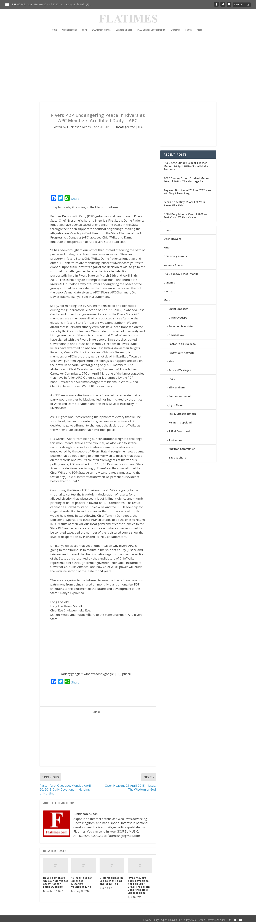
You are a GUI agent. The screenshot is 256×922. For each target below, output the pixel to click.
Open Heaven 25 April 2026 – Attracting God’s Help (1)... (59, 4)
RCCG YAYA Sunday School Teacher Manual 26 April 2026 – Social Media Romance (186, 164)
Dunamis (175, 24)
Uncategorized (125, 125)
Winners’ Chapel (124, 24)
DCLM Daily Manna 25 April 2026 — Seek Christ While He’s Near (185, 213)
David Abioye (177, 333)
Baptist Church (178, 455)
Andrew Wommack (180, 394)
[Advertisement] (121, 67)
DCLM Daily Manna (101, 24)
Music (172, 359)
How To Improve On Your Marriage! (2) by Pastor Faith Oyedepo (55, 880)
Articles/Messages (180, 368)
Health (188, 24)
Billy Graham (177, 385)
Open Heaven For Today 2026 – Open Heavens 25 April (193, 917)
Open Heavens (69, 24)
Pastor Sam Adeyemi (181, 350)
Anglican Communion (182, 446)
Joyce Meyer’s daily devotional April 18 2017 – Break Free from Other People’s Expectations (139, 883)
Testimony (175, 438)
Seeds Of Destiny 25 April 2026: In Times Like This (184, 201)
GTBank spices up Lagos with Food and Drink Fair (112, 878)
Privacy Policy (151, 917)
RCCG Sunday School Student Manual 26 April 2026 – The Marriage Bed (187, 177)
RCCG (172, 376)
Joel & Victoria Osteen (182, 411)
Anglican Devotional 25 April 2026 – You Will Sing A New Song (188, 189)
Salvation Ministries (181, 324)
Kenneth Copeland (180, 420)
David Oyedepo (178, 315)
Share (75, 196)
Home (54, 24)
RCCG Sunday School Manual (151, 24)
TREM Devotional (179, 429)
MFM (84, 24)
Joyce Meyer (176, 403)
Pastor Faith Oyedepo (182, 341)
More (199, 24)
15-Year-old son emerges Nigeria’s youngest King (82, 880)
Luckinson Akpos (79, 125)
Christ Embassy (178, 306)
